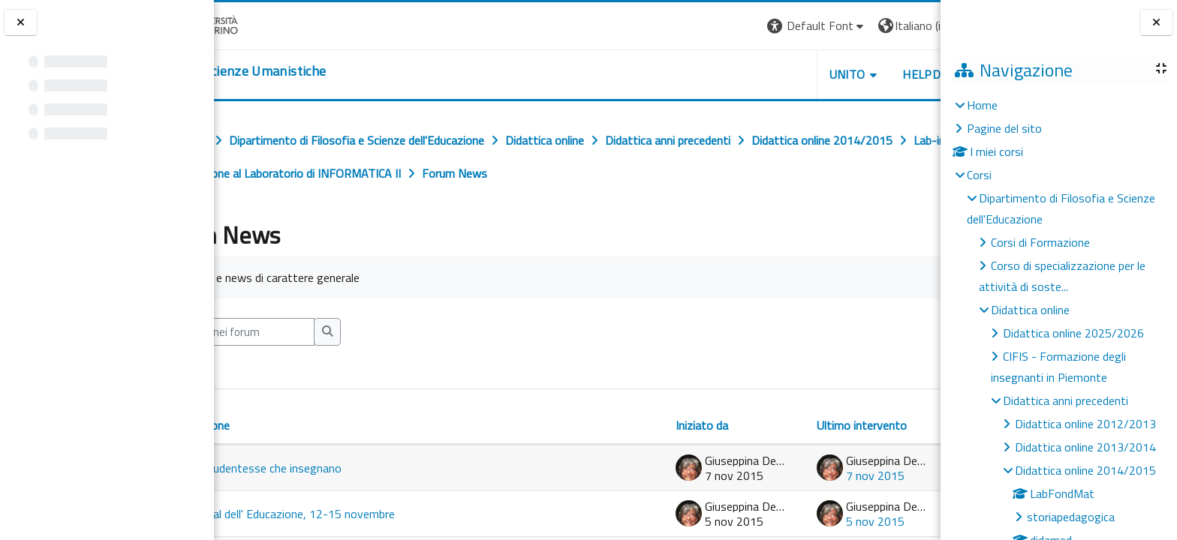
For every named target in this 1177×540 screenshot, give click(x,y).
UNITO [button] (765, 74)
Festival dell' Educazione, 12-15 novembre (357, 514)
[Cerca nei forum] (314, 332)
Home (982, 105)
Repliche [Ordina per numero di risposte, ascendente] (890, 407)
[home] (306, 71)
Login (915, 25)
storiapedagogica (1071, 517)
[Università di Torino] (261, 24)
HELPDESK (850, 74)
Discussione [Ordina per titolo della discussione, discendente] (268, 425)
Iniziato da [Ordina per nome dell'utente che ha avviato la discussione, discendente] (619, 425)
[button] (734, 26)
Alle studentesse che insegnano (330, 468)
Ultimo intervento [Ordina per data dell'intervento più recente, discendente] (779, 425)
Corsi (979, 175)
